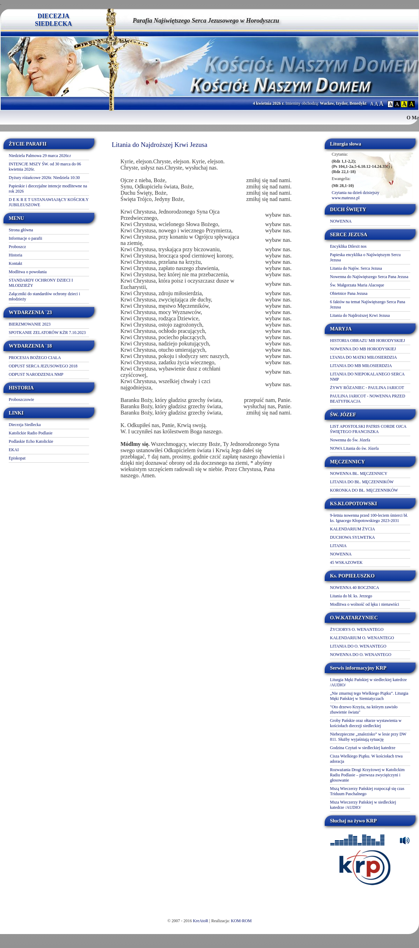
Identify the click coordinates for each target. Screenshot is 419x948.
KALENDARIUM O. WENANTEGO (362, 637)
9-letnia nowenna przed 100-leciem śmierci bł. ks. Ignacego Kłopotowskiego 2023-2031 (369, 518)
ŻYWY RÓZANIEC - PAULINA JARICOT (367, 387)
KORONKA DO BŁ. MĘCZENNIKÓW (364, 490)
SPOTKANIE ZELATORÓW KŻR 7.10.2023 (47, 332)
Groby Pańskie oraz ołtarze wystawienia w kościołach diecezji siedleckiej (366, 723)
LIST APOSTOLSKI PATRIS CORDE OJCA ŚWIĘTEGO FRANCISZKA (368, 429)
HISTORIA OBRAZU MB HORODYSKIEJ (367, 340)
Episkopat (17, 458)
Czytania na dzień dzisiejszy (355, 192)
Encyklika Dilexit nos (348, 246)
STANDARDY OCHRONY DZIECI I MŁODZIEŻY (41, 283)
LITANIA (338, 545)
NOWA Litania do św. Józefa (354, 448)
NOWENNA (341, 221)
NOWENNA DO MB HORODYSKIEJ (363, 348)
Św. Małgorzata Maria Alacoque (357, 285)
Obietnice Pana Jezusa (348, 293)
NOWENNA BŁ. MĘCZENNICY (358, 473)
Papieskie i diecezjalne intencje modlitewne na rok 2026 (48, 189)
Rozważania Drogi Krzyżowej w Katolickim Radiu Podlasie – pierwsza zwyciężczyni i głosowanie (367, 775)
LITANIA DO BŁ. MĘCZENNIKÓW (362, 481)
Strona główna (21, 229)
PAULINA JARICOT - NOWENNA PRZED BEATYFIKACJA (367, 399)
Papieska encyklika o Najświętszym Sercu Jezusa (365, 257)
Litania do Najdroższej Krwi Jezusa (360, 315)
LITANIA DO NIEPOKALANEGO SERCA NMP (367, 377)
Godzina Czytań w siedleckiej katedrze (362, 747)
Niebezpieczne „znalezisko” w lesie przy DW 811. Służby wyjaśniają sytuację (368, 737)
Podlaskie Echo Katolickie (31, 441)
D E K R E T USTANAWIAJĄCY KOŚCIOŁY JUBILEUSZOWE (48, 202)
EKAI (14, 449)
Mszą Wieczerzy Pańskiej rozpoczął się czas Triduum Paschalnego (367, 791)
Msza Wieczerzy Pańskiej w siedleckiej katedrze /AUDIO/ (363, 805)
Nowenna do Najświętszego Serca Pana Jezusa (369, 276)
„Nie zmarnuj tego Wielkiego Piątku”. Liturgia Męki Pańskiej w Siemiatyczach (369, 696)
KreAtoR (200, 920)
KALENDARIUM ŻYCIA (352, 529)
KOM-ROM (241, 920)
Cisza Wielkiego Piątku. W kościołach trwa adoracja (366, 759)
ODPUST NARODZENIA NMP (36, 374)
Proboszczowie (21, 399)
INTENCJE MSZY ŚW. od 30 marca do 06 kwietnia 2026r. (45, 167)
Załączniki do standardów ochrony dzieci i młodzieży (44, 296)
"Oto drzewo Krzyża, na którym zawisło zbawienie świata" (364, 709)
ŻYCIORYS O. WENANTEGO (356, 629)
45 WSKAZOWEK (346, 562)
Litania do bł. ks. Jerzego (351, 596)
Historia (15, 255)
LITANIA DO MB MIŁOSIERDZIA (361, 365)
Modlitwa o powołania (28, 271)
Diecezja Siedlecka (25, 424)
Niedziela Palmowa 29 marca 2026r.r (40, 155)
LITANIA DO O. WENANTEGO (358, 646)
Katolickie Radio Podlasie (30, 433)
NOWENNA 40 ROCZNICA (354, 587)
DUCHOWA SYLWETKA (352, 537)
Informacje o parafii (25, 238)
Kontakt (15, 263)
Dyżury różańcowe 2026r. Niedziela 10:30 (44, 177)
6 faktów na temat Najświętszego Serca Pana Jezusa (367, 304)
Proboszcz (17, 246)
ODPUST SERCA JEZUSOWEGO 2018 (43, 366)
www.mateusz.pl (346, 197)
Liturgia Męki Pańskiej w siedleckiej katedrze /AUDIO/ (368, 682)
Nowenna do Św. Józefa (350, 440)
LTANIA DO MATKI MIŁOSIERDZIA (363, 357)
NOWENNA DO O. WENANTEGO (360, 654)
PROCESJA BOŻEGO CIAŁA (35, 357)
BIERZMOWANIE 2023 (30, 324)
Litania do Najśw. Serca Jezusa (356, 268)
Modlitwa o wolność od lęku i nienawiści (364, 604)
